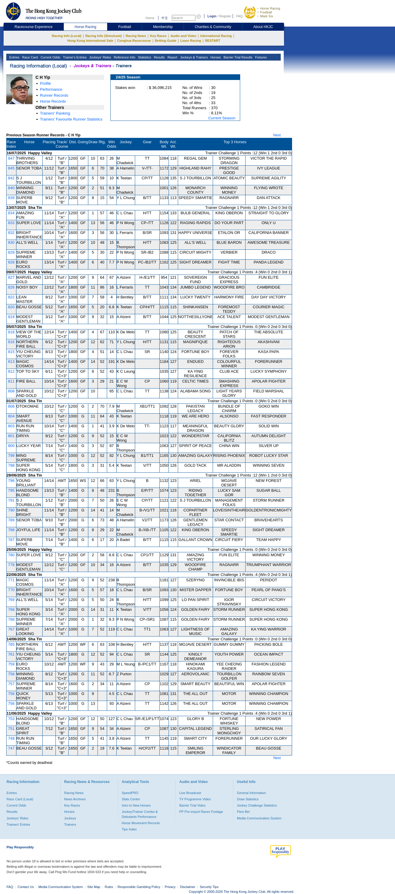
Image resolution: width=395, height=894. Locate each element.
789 (11, 520)
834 (11, 213)
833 (11, 223)
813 (11, 361)
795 (11, 490)
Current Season (221, 118)
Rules (109, 887)
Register (225, 16)
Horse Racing (270, 8)
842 (11, 178)
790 (11, 510)
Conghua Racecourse (134, 40)
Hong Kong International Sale (90, 40)
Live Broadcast (190, 793)
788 (11, 530)
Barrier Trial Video (192, 805)
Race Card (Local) (20, 799)
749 (11, 738)
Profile (45, 83)
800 (11, 445)
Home (150, 18)
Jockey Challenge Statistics (257, 805)
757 (11, 684)
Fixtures (260, 57)
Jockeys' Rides (99, 57)
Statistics (144, 57)
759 (11, 664)
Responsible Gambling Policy (139, 887)
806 (11, 406)
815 (11, 351)
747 (11, 748)
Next (277, 135)
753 (11, 718)
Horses (215, 57)
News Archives (75, 799)
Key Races (158, 36)
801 (11, 436)
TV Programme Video (195, 799)
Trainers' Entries (18, 824)
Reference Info (124, 57)
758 (11, 674)
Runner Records (54, 95)
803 (11, 426)
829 (11, 252)
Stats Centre (131, 799)
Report (171, 57)
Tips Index (129, 829)
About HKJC (263, 27)
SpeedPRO (130, 793)
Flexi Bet (243, 811)
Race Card (29, 57)
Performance (51, 89)
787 (11, 539)
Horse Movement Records (141, 823)
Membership (163, 27)
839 (11, 197)
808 (11, 391)
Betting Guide (165, 40)
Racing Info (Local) (66, 36)
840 (11, 188)
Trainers (70, 824)
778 (11, 564)
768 (11, 609)
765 (11, 644)
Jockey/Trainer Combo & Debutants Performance (140, 814)
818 (11, 332)
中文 (164, 18)
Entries (13, 57)
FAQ (239, 16)
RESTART (212, 40)
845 (11, 168)
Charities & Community (213, 27)
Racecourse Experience (34, 27)
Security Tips (209, 887)
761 (11, 654)
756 (11, 693)
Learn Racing (190, 40)
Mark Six (266, 16)
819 (11, 317)
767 (11, 629)
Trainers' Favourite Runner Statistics (71, 119)
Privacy (170, 887)
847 (11, 158)
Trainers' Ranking (55, 113)
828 (11, 262)
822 (11, 297)
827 (11, 277)
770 (11, 590)
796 (11, 480)
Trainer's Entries (74, 57)
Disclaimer (187, 887)
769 (11, 599)
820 (11, 307)
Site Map (93, 887)
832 (11, 232)
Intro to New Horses (136, 805)
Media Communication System (259, 818)
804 (11, 416)
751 (11, 728)
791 (11, 500)
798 (11, 465)
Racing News (136, 36)
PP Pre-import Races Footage (201, 811)
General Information (251, 793)
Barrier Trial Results (237, 57)
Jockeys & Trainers (193, 57)
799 (11, 455)
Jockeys (70, 818)
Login (211, 16)
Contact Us (26, 887)
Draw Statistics (248, 799)
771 (11, 580)
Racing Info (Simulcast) (103, 36)
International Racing (216, 36)
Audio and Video (184, 36)
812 (11, 371)
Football (266, 12)
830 (11, 242)
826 (11, 287)
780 (11, 555)
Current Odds (50, 57)
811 (11, 381)
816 (11, 342)
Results (159, 57)
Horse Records (53, 101)
